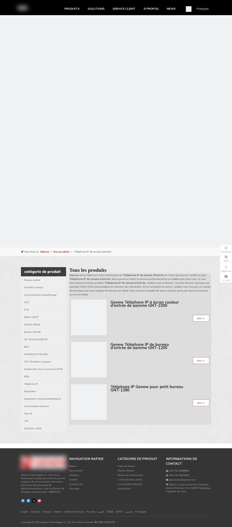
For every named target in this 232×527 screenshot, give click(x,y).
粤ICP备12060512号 (104, 522)
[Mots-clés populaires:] (189, 9)
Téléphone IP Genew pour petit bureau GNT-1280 (147, 388)
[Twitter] (34, 501)
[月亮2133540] (116, 131)
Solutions (74, 475)
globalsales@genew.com (182, 479)
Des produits (76, 470)
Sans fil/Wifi (124, 488)
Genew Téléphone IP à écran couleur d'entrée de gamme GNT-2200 (145, 304)
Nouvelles (74, 488)
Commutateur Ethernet (130, 484)
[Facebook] (23, 501)
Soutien (73, 479)
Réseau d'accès (126, 470)
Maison (73, 466)
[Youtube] (39, 501)
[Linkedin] (28, 501)
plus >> (201, 318)
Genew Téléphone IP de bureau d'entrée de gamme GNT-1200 (140, 346)
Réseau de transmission (130, 475)
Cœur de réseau (126, 466)
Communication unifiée (130, 479)
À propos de (76, 484)
